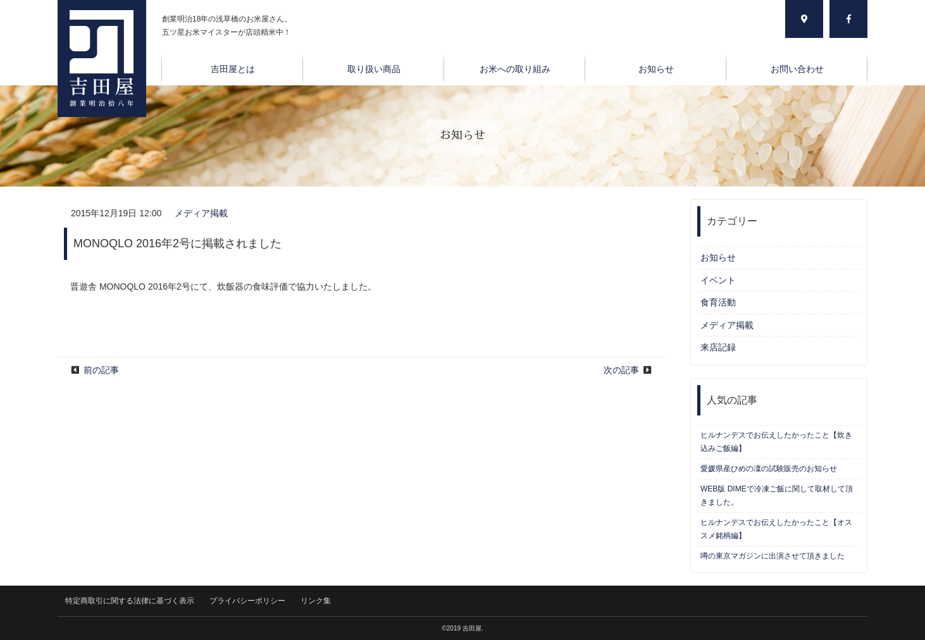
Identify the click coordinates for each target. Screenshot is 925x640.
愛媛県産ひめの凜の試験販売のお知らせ (768, 468)
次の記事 (621, 370)
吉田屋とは (233, 69)
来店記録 (718, 347)
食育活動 (718, 302)
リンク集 (316, 600)
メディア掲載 (201, 213)
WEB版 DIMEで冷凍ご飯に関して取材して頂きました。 (776, 495)
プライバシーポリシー (247, 600)
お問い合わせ (797, 69)
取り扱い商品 (373, 69)
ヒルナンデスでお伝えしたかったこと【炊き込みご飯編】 (776, 442)
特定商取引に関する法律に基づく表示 (129, 600)
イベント (718, 280)
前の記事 (101, 370)
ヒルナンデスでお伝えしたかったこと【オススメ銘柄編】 (776, 529)
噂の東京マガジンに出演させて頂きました (772, 555)
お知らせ (656, 69)
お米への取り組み (515, 69)
